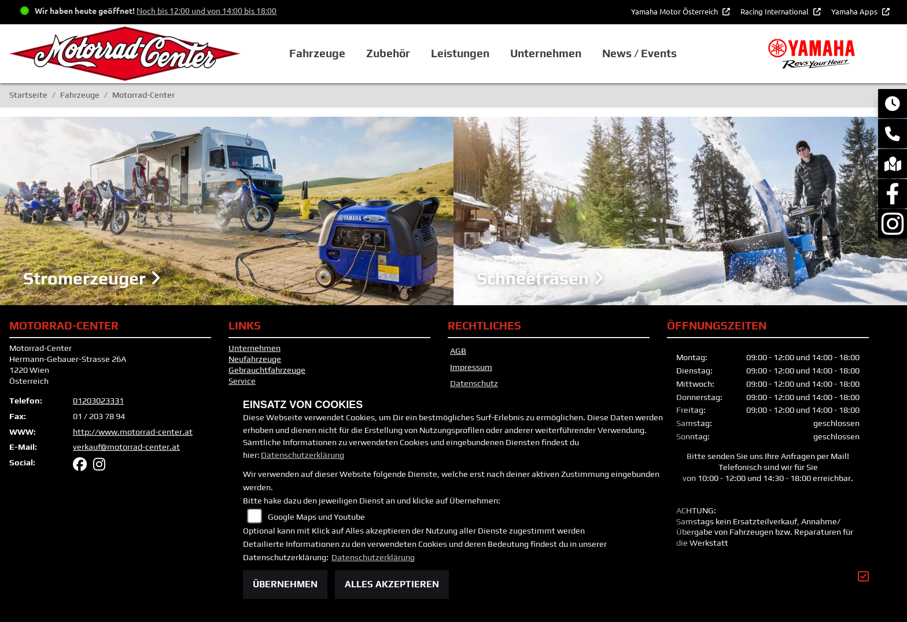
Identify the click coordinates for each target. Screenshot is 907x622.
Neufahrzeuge (254, 359)
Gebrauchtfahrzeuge (266, 370)
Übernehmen (285, 584)
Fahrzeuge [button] (317, 53)
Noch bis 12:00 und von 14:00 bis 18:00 (206, 10)
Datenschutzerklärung (302, 455)
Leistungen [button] (460, 53)
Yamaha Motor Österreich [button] (675, 11)
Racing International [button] (775, 11)
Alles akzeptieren (392, 584)
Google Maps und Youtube (316, 516)
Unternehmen (254, 348)
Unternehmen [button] (545, 53)
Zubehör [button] (388, 53)
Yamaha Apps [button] (855, 11)
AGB (458, 351)
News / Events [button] (639, 53)
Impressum (471, 367)
